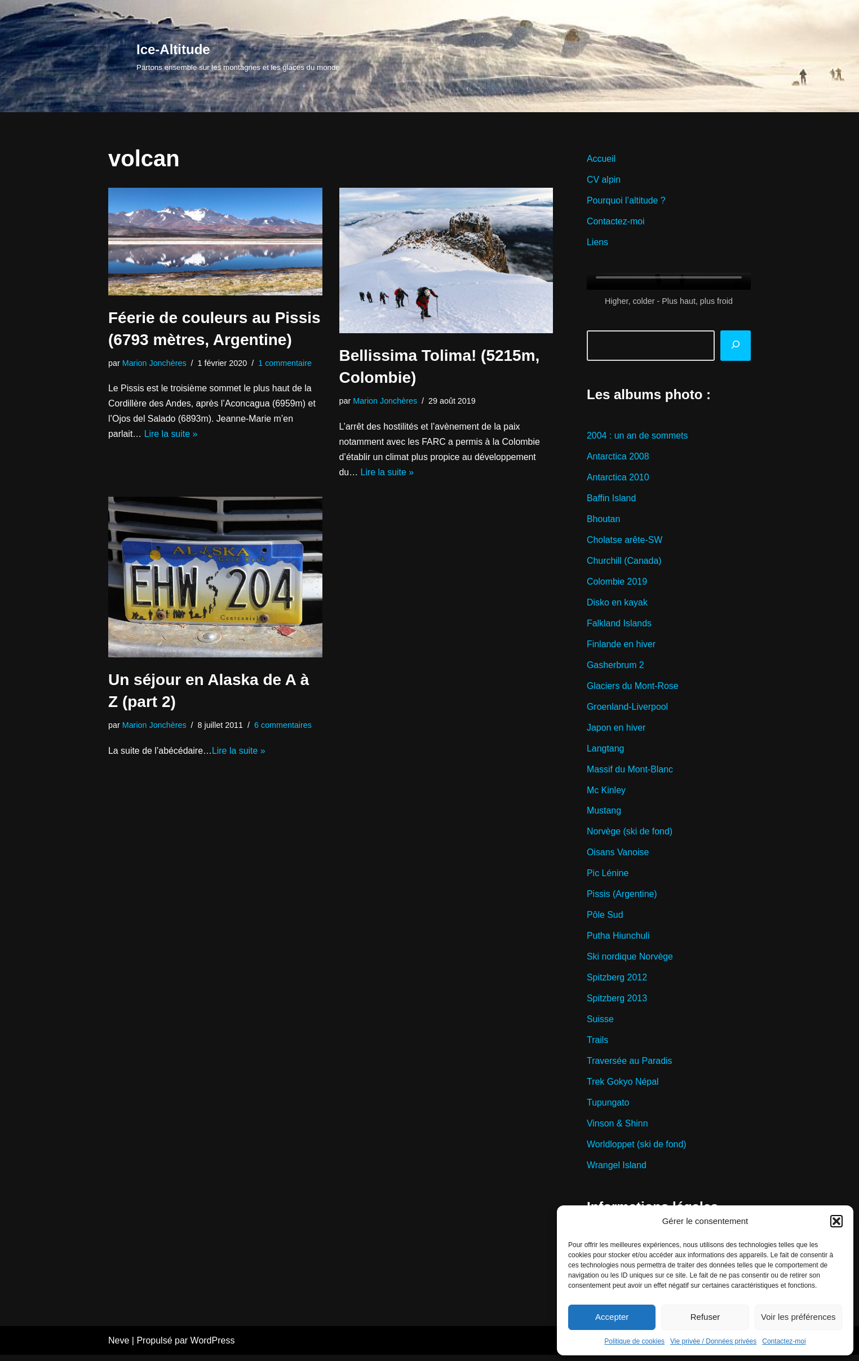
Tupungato (608, 1108)
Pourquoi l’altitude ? (626, 201)
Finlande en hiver (621, 647)
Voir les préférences (798, 1317)
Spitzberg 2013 (617, 1003)
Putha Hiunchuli (618, 940)
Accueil (601, 159)
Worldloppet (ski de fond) (637, 1150)
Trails (598, 1045)
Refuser (705, 1317)
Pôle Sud (605, 919)
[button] (836, 1221)
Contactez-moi (783, 1341)
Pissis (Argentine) (622, 898)
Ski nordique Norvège (630, 961)
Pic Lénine (608, 877)
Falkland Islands (619, 626)
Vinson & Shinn (617, 1129)
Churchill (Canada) (624, 563)
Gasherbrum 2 (615, 668)
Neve (118, 1346)
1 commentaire (285, 363)
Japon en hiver (616, 731)
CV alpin (604, 180)
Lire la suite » (171, 435)
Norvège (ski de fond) (630, 835)
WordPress (213, 1346)
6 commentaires (283, 726)
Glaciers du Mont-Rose (633, 688)
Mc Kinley (606, 793)
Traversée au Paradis (629, 1066)
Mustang (604, 814)
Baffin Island (611, 500)
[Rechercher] (735, 346)
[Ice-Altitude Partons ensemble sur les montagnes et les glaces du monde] (238, 56)
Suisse (600, 1024)
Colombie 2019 (617, 584)
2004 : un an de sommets (638, 437)
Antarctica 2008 (618, 458)
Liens (597, 243)
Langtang (606, 752)
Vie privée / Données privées (713, 1341)
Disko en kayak (617, 604)
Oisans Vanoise (618, 856)
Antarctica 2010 (618, 479)
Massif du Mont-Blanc (630, 772)
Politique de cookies (634, 1341)
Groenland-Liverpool (627, 709)
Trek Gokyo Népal (623, 1087)
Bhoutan (604, 521)
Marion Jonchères (154, 363)
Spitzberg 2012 (617, 982)
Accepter (611, 1317)
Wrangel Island (617, 1171)
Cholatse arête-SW (625, 542)
